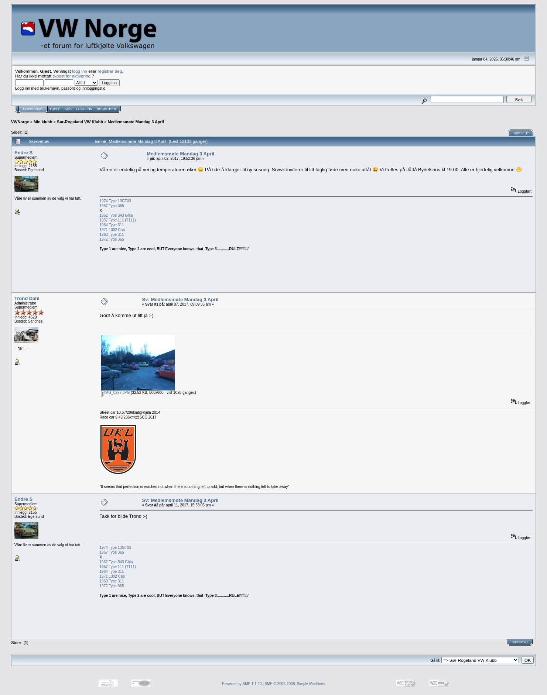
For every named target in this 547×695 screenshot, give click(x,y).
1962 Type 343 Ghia (116, 215)
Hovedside (32, 109)
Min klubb (43, 122)
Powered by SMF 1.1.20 (241, 684)
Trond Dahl (27, 298)
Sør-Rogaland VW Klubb (80, 122)
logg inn (79, 71)
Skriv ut (521, 133)
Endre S (23, 152)
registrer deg (110, 71)
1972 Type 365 (112, 239)
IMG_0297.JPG (115, 392)
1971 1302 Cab (112, 230)
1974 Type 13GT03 (115, 201)
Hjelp (55, 109)
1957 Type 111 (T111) (118, 220)
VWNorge (20, 122)
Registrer (106, 109)
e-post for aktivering (71, 75)
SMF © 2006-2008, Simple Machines (294, 684)
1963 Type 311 (112, 235)
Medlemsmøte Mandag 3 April (135, 122)
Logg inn (84, 109)
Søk (68, 109)
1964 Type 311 (112, 225)
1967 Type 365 (112, 206)
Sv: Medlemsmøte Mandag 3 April (180, 299)
